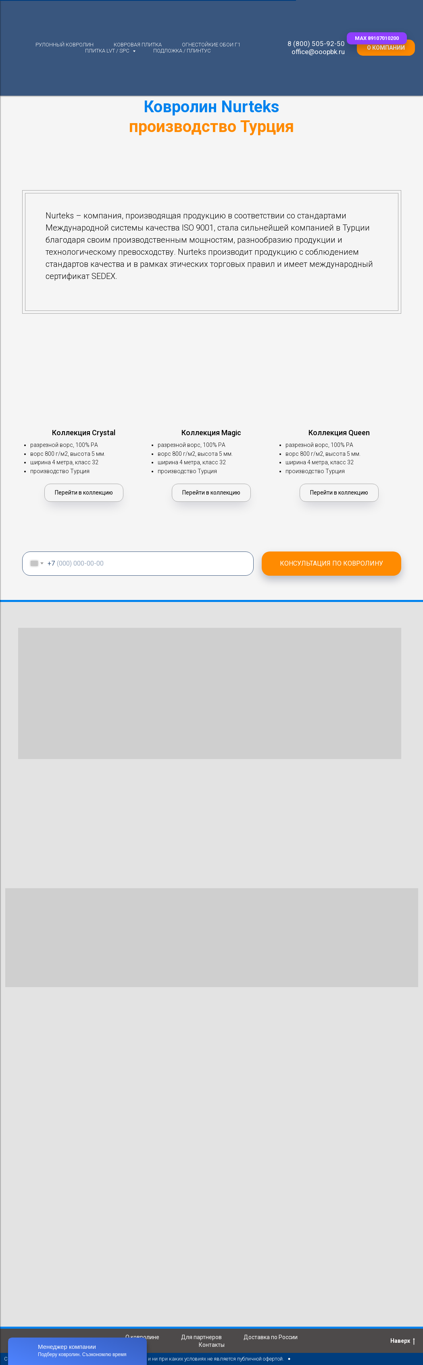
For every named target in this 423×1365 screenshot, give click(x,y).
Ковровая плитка (138, 45)
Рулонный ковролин (64, 45)
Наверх (402, 1341)
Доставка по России (271, 1337)
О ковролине (142, 1337)
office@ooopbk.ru (318, 52)
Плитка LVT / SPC (108, 51)
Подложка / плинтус (182, 51)
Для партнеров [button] (201, 1337)
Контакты (212, 1345)
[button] (377, 38)
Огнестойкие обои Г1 (211, 45)
